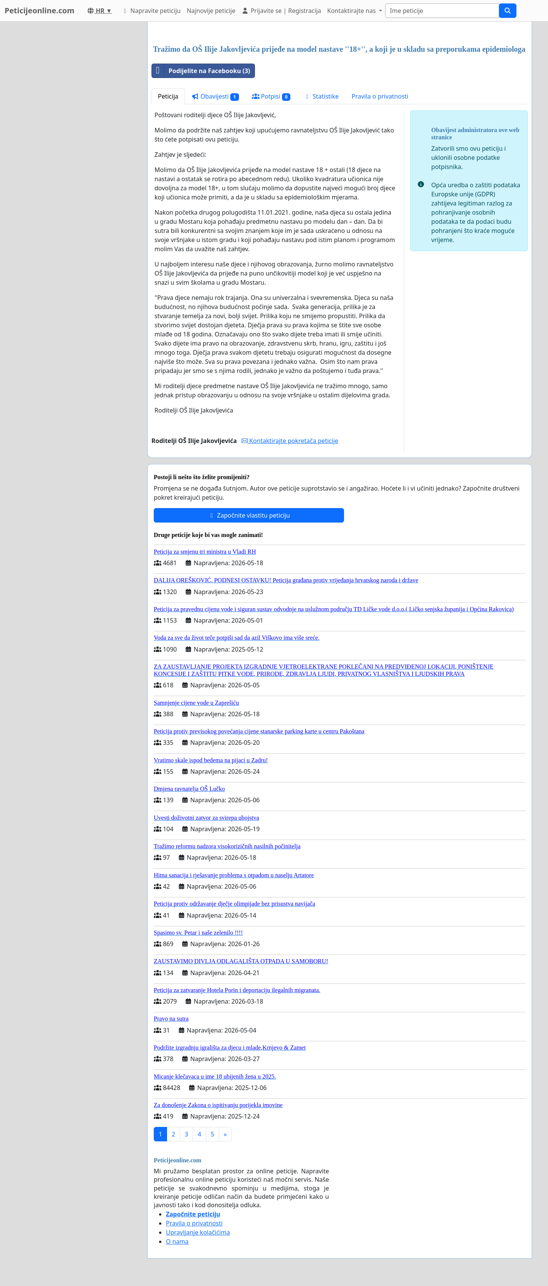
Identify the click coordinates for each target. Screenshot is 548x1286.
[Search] (442, 10)
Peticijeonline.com (40, 10)
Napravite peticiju (150, 10)
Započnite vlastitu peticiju (249, 515)
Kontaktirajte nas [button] (352, 10)
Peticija (168, 96)
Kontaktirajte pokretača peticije (290, 441)
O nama (177, 1241)
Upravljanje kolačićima (198, 1232)
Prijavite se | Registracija (281, 10)
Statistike (321, 96)
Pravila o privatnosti (380, 96)
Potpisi (271, 96)
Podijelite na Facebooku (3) (201, 71)
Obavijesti (215, 96)
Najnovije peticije (211, 10)
